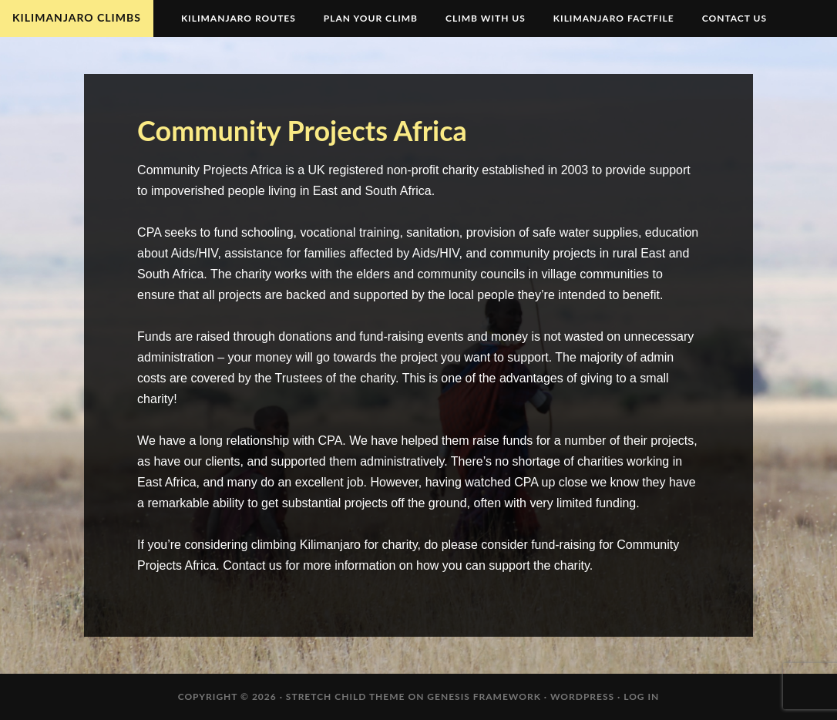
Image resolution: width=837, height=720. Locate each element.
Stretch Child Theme (345, 696)
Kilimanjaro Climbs (76, 17)
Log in (641, 696)
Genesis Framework (484, 696)
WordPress (582, 696)
